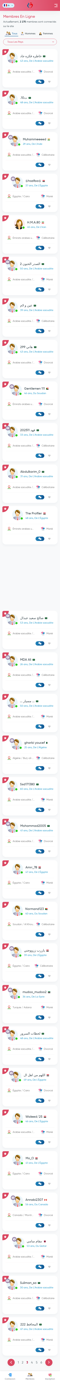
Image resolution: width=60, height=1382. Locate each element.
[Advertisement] (30, 578)
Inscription (50, 1376)
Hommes (28, 33)
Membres (30, 1376)
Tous (11, 33)
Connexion (10, 1376)
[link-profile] (30, 58)
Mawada (30, 5)
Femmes (46, 33)
